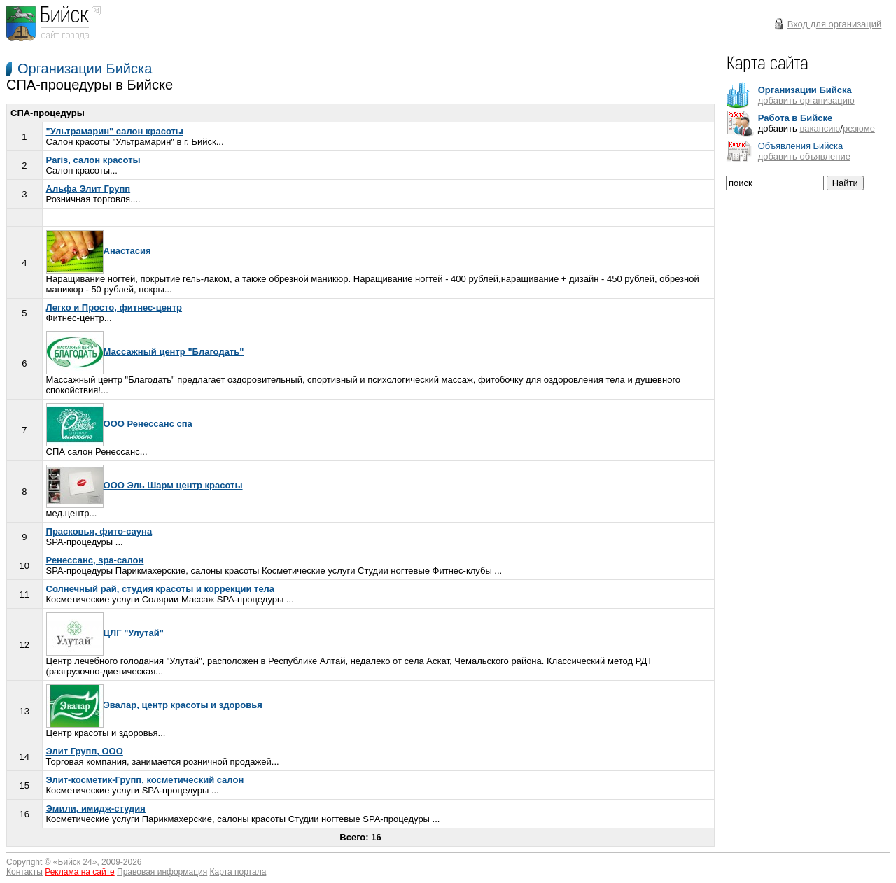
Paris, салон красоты (93, 160)
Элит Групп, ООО (84, 751)
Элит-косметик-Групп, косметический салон (145, 780)
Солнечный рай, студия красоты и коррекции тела (160, 589)
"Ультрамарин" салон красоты (114, 131)
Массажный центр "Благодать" (145, 351)
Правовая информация (162, 872)
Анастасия (98, 251)
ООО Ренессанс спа (119, 423)
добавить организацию (806, 100)
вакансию (819, 128)
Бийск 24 (75, 862)
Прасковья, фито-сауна (99, 531)
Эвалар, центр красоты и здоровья (154, 705)
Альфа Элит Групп (88, 188)
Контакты (24, 872)
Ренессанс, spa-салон (95, 560)
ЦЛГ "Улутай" (105, 633)
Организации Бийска (85, 68)
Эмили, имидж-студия (96, 808)
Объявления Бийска (801, 146)
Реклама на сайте (80, 872)
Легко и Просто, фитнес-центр (114, 307)
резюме (859, 128)
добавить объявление (804, 156)
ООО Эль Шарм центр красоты (144, 485)
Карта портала (238, 872)
